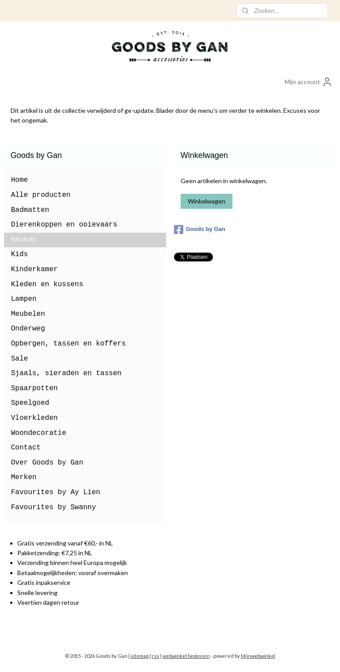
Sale (19, 359)
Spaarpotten (34, 388)
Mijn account (308, 82)
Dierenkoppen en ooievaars (64, 225)
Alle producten (40, 195)
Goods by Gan (199, 229)
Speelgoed (30, 403)
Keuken (24, 240)
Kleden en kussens (47, 284)
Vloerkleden (34, 418)
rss (155, 656)
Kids (19, 254)
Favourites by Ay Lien (55, 492)
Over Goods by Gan (47, 463)
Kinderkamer (34, 269)
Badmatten (30, 210)
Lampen (24, 299)
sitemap (140, 656)
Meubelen (28, 314)
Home (19, 180)
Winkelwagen (206, 201)
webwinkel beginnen (186, 656)
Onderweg (28, 329)
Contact (26, 448)
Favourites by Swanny (53, 507)
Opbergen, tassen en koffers (68, 344)
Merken (24, 477)
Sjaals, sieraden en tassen (66, 373)
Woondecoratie (38, 433)
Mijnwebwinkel (258, 656)
